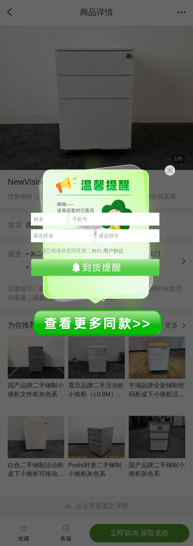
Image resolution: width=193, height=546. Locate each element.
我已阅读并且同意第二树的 (77, 251)
